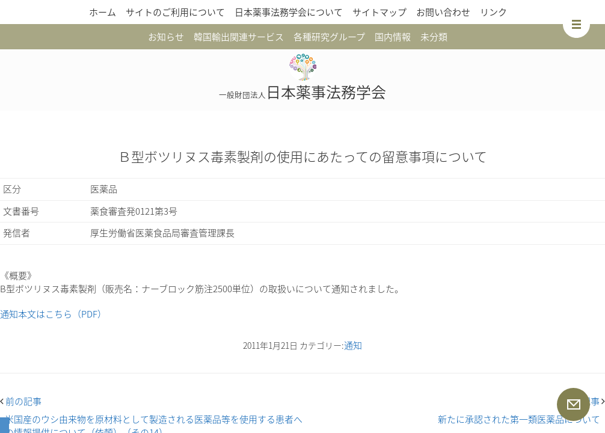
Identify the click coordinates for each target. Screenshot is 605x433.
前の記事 (20, 401)
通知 (353, 345)
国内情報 (393, 36)
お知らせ (166, 36)
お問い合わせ (443, 12)
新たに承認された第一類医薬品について (519, 419)
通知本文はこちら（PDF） (53, 314)
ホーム (102, 12)
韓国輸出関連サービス (239, 36)
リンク (493, 12)
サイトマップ (379, 12)
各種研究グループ (329, 36)
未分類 (433, 36)
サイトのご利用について (175, 12)
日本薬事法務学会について (289, 12)
